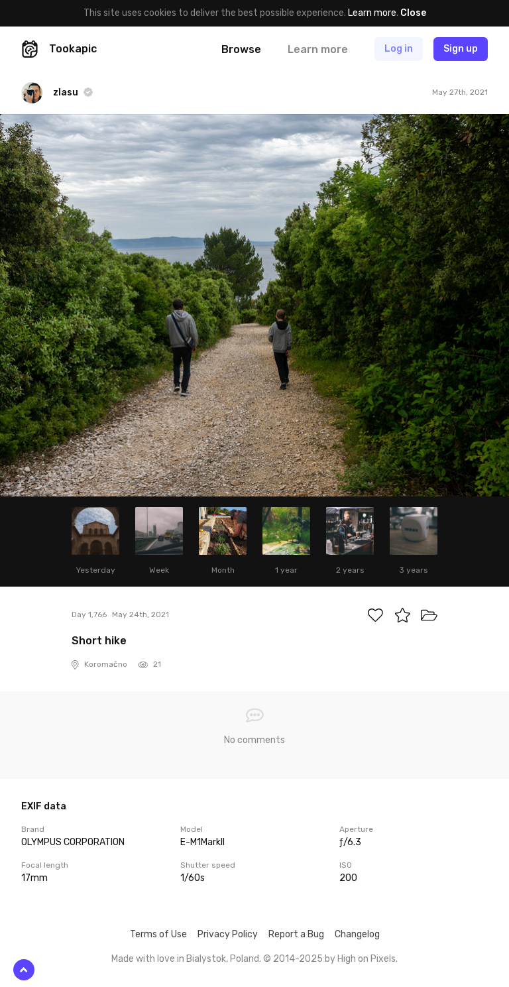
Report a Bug (296, 934)
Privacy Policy (228, 934)
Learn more (372, 13)
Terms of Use (158, 934)
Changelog (357, 934)
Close (413, 13)
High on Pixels (366, 958)
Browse (241, 49)
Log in (398, 48)
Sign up (460, 48)
